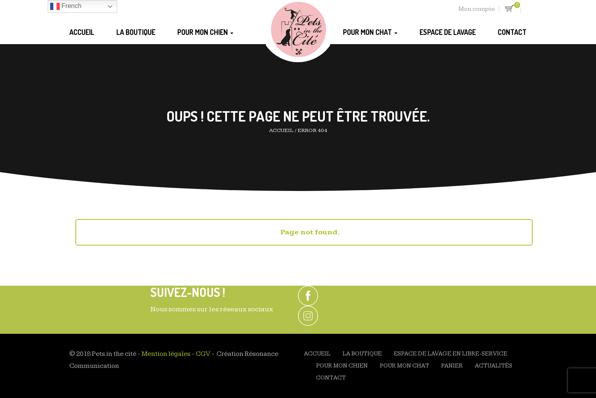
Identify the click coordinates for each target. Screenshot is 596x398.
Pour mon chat (370, 32)
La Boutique (135, 32)
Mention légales (166, 354)
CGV (203, 354)
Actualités (493, 365)
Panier (452, 365)
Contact (512, 32)
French (65, 6)
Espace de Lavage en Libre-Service (450, 353)
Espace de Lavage (448, 32)
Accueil (81, 32)
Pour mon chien (205, 32)
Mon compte (476, 9)
